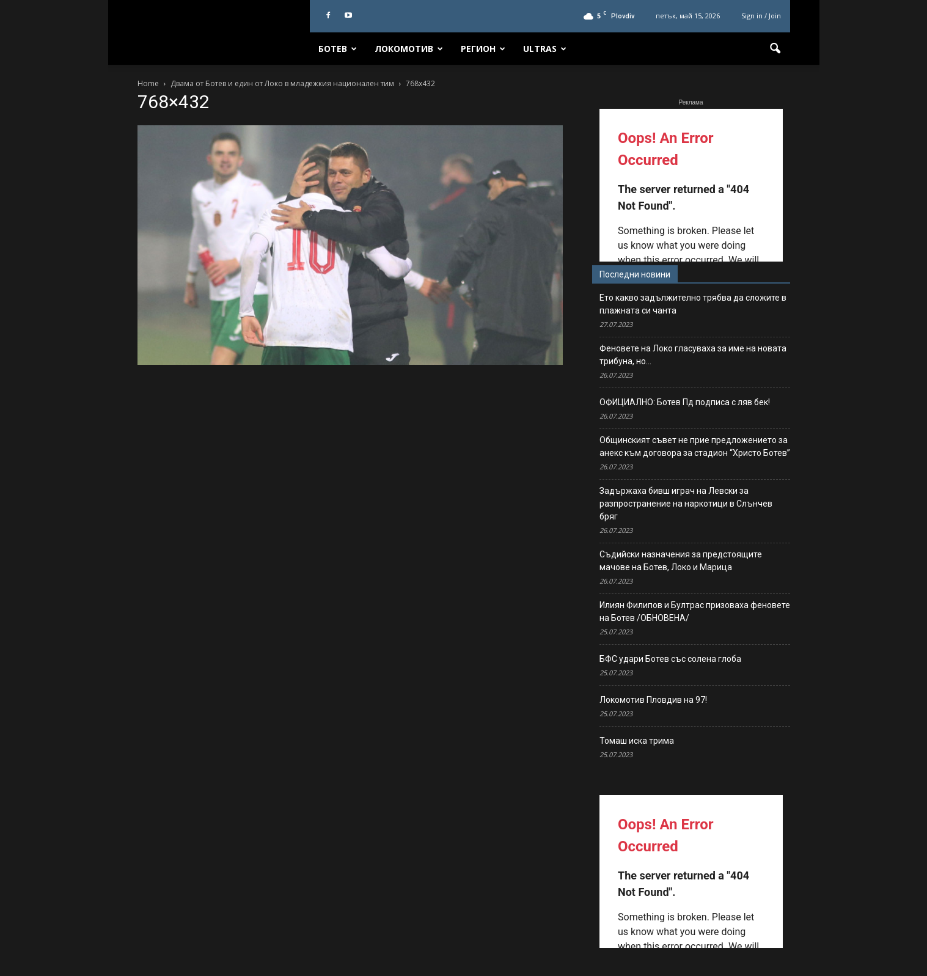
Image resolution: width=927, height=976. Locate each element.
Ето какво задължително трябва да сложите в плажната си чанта (692, 304)
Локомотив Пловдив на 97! (653, 700)
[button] (775, 49)
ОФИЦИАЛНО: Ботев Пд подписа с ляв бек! (684, 402)
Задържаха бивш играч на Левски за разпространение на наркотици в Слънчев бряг (685, 503)
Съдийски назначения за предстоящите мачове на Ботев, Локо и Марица (680, 560)
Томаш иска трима (636, 741)
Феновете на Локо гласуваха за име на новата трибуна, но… (692, 354)
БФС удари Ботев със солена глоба (670, 659)
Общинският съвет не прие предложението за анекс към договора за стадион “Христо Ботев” (694, 446)
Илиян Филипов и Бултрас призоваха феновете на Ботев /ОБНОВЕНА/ (694, 611)
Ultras (544, 48)
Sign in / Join (761, 15)
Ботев (337, 48)
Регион (483, 48)
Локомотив (409, 48)
